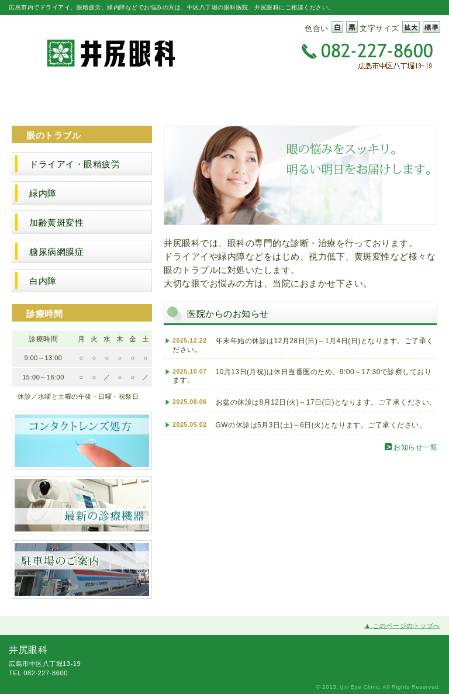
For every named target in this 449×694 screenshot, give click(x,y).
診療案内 (224, 96)
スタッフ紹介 (315, 96)
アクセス (404, 96)
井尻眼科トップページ (45, 96)
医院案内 (135, 96)
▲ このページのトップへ (402, 625)
